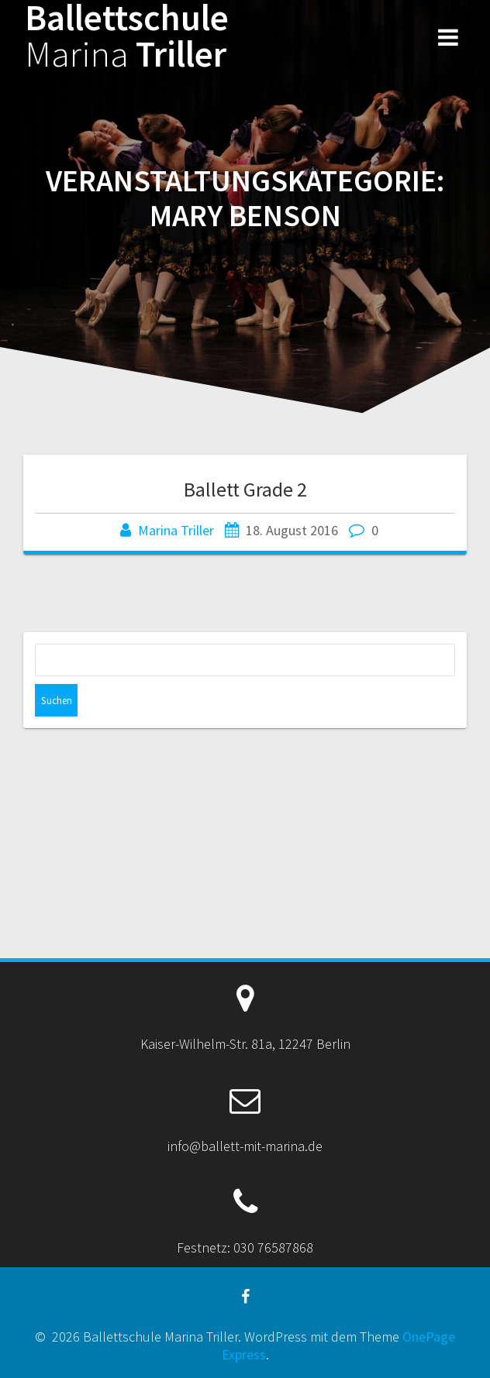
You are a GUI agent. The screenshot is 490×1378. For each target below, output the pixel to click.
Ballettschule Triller (127, 36)
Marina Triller (176, 530)
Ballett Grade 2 (245, 489)
